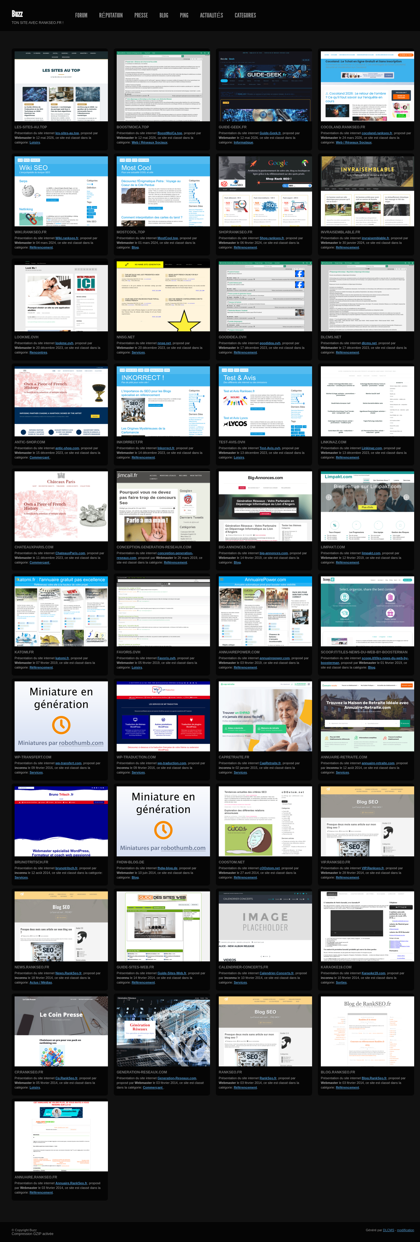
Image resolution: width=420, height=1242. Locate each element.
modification (405, 1230)
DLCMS (388, 1230)
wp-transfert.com (33, 757)
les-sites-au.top (31, 127)
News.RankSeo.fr (32, 967)
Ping (184, 15)
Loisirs (34, 142)
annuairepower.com (239, 652)
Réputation (111, 15)
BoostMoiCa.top (133, 127)
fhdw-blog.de (130, 862)
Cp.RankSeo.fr (29, 1072)
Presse (141, 15)
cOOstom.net (232, 862)
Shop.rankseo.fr (235, 232)
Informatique (243, 142)
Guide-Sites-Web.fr (135, 967)
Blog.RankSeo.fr (338, 1072)
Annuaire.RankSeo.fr (36, 1177)
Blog (164, 15)
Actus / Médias (40, 982)
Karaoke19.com (336, 967)
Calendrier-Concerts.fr (243, 967)
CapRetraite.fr (234, 757)
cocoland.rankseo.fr (343, 127)
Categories (245, 15)
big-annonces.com (237, 547)
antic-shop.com (30, 442)
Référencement (40, 247)
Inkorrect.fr (130, 442)
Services (138, 352)
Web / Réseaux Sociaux (149, 142)
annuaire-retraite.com (344, 757)
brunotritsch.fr (31, 862)
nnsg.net (126, 337)
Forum (81, 15)
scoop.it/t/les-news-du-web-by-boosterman (364, 652)
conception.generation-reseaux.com (154, 547)
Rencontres (38, 352)
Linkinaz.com (333, 442)
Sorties (341, 982)
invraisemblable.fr (340, 232)
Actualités (211, 15)
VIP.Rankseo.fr (335, 862)
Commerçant (39, 457)
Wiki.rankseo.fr (30, 232)
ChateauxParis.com (34, 547)
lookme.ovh (26, 337)
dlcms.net (331, 337)
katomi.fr (24, 652)
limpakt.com (333, 547)
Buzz (17, 14)
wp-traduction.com (136, 757)
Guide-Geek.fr (232, 127)
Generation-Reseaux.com (142, 1072)
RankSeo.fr (230, 1072)
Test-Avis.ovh (232, 442)
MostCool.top (131, 232)
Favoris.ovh (128, 652)
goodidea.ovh (232, 337)
